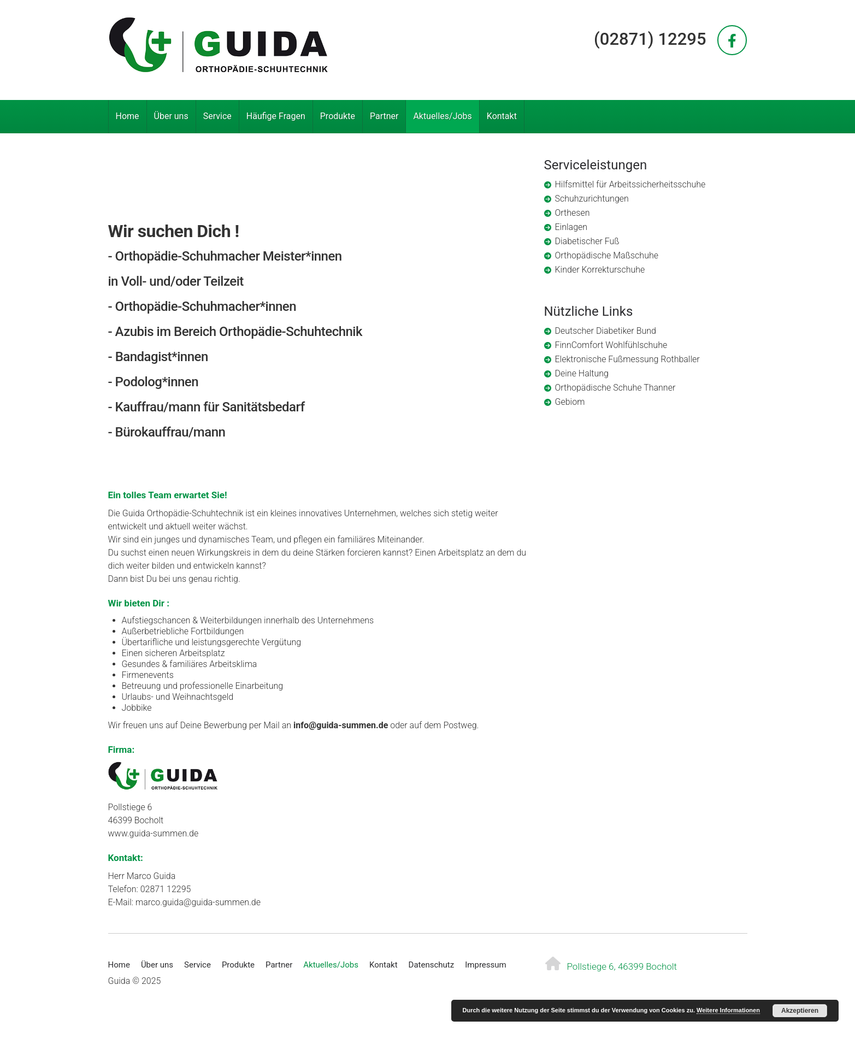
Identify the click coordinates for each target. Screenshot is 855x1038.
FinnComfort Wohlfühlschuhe (611, 345)
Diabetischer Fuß (587, 241)
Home (127, 116)
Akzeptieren (799, 1011)
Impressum (485, 965)
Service (217, 116)
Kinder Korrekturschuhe (600, 269)
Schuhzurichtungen (592, 198)
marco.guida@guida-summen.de (198, 902)
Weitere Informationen (728, 1010)
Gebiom (570, 402)
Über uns (171, 116)
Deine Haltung (582, 373)
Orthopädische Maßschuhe (606, 255)
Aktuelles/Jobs (442, 116)
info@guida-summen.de (340, 725)
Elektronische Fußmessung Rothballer (627, 359)
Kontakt (502, 116)
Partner (384, 116)
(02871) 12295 (650, 39)
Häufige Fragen (275, 116)
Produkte (337, 116)
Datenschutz (432, 965)
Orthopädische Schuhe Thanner (615, 387)
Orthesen (572, 213)
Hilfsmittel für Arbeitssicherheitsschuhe (630, 184)
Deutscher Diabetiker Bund (605, 331)
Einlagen (571, 227)
